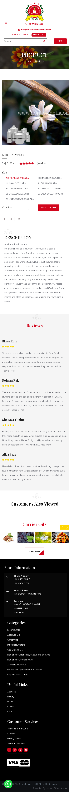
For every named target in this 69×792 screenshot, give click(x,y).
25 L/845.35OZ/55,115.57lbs (18, 199)
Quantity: (7, 207)
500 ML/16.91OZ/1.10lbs (49, 178)
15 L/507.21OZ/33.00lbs (16, 193)
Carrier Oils (12, 640)
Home (28, 61)
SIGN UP (27, 35)
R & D (10, 702)
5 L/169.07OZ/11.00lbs (15, 188)
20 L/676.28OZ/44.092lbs (49, 193)
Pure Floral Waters (16, 645)
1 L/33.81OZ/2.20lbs (14, 183)
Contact (11, 706)
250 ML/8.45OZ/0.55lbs (16, 178)
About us (11, 692)
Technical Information (17, 729)
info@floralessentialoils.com (34, 29)
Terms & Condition (16, 743)
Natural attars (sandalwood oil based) (25, 670)
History (10, 697)
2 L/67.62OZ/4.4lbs (46, 183)
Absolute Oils (13, 635)
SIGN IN (17, 35)
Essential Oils (13, 630)
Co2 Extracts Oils (15, 650)
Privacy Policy (14, 738)
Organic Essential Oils (17, 674)
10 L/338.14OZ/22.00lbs (49, 188)
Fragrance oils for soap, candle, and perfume (28, 655)
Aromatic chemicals (16, 665)
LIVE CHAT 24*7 (39, 35)
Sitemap (11, 734)
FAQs (9, 711)
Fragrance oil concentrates (20, 660)
